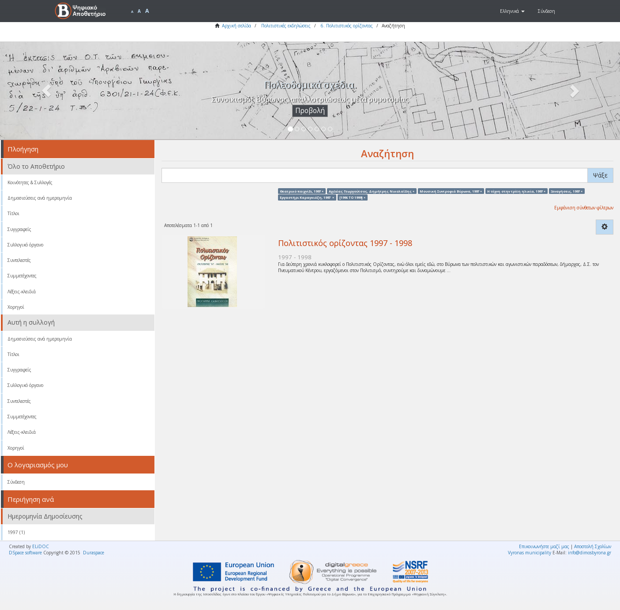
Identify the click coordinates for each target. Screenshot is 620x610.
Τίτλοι (13, 213)
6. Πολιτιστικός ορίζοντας (347, 26)
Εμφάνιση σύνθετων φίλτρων (583, 208)
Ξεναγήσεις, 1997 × (566, 191)
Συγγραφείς (19, 229)
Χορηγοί (16, 307)
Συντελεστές (19, 260)
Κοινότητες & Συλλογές (30, 182)
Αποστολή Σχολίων (592, 546)
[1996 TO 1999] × (352, 197)
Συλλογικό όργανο (25, 245)
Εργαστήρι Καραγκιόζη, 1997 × (307, 197)
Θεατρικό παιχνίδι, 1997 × (301, 191)
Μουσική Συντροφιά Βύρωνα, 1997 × (451, 191)
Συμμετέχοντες (22, 276)
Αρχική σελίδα (236, 26)
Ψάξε (600, 175)
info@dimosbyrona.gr (589, 552)
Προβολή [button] (310, 110)
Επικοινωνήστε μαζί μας (544, 546)
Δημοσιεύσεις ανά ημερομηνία (40, 198)
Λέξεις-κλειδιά (22, 291)
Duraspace (93, 552)
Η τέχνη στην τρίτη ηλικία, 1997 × (516, 191)
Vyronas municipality (529, 552)
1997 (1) (16, 532)
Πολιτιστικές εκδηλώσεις (286, 26)
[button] (512, 11)
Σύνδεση (16, 482)
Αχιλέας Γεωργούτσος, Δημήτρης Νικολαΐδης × (371, 191)
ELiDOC (40, 546)
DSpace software (25, 552)
